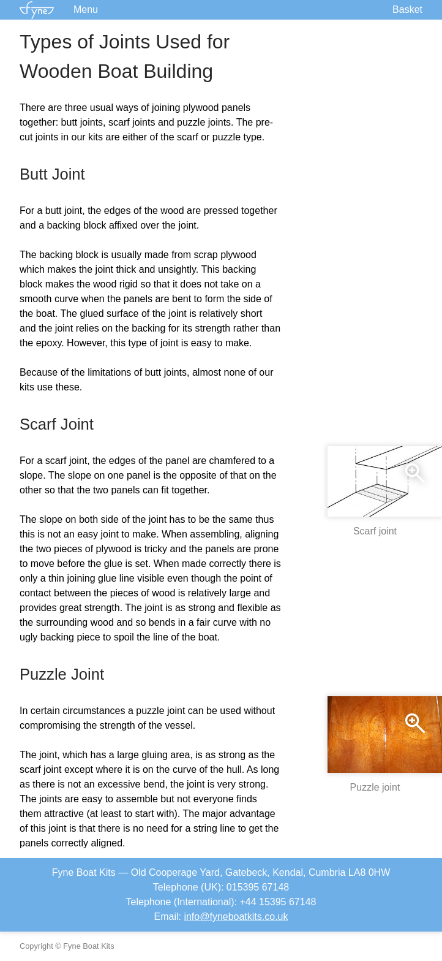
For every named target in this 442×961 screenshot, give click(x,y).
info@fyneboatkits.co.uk (236, 916)
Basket (407, 9)
